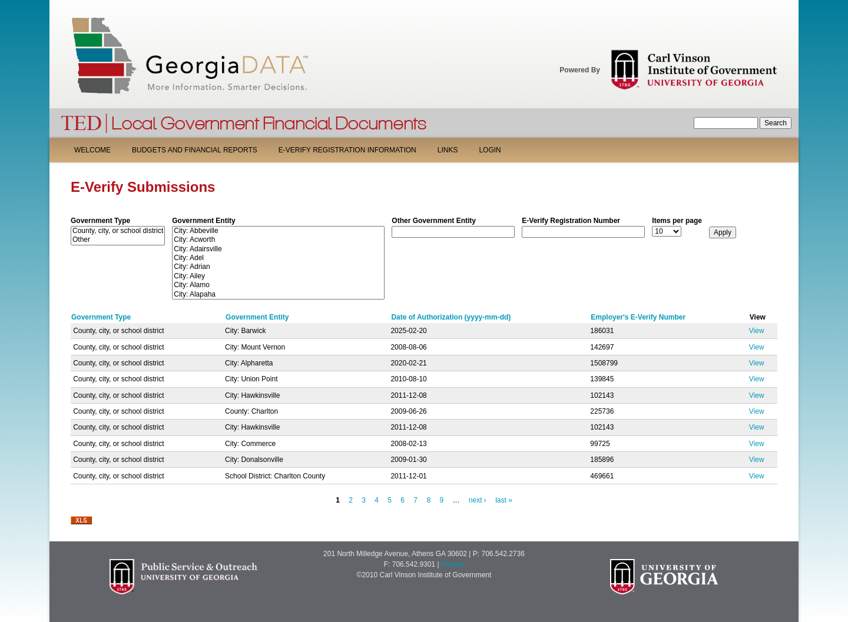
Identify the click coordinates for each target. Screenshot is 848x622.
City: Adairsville (278, 249)
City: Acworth (278, 239)
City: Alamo (278, 285)
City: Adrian (278, 266)
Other (117, 239)
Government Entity (203, 221)
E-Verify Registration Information (347, 150)
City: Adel (278, 258)
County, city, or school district (117, 231)
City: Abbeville (278, 231)
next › (477, 500)
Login (490, 150)
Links (448, 150)
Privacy (452, 564)
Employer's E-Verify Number (638, 317)
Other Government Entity (434, 221)
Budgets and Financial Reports (194, 150)
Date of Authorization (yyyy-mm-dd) (451, 317)
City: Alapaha (278, 294)
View (756, 331)
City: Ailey (278, 276)
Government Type (100, 221)
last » (503, 500)
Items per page (677, 221)
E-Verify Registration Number (571, 221)
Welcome (92, 150)
